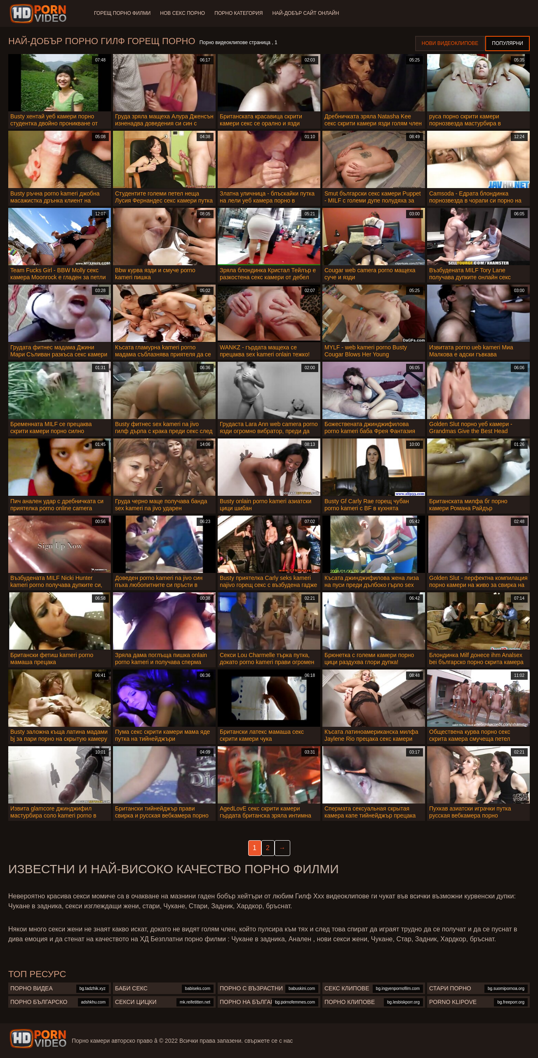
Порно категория (239, 13)
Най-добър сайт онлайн (306, 13)
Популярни (507, 43)
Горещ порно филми (122, 13)
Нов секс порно (182, 13)
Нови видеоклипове (450, 43)
